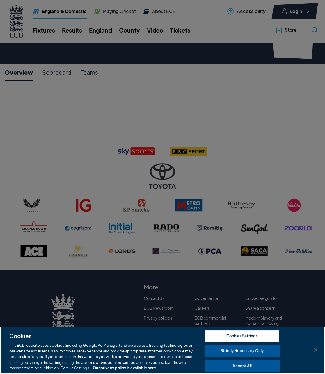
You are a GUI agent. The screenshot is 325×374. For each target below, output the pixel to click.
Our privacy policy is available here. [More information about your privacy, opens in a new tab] (125, 368)
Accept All (241, 366)
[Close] (315, 350)
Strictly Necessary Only (242, 351)
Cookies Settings (242, 336)
